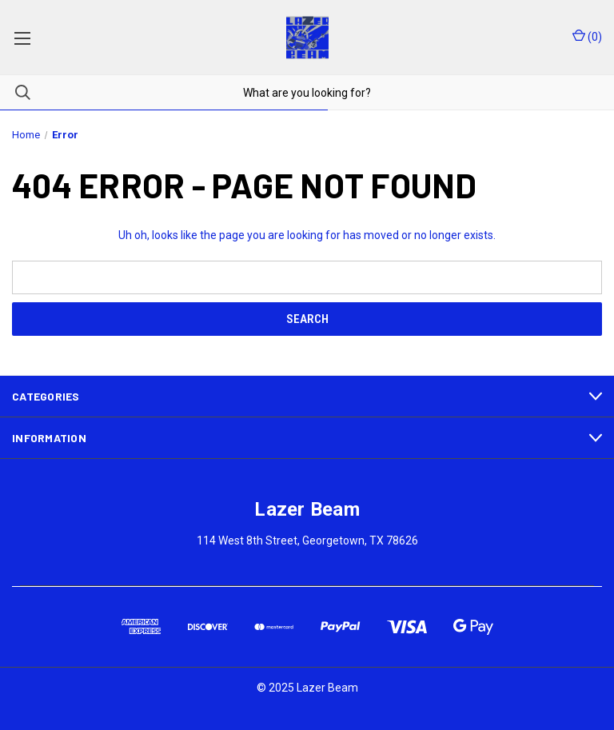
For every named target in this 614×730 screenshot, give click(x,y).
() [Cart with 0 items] (587, 36)
